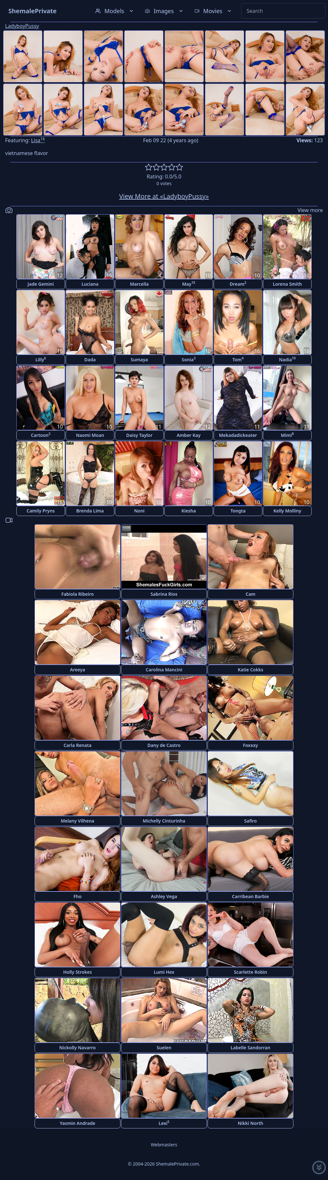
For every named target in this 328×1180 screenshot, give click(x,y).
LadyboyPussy (22, 25)
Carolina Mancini (164, 670)
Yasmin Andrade (77, 1123)
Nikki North (250, 1123)
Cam (251, 594)
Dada (89, 359)
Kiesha (188, 511)
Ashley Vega (164, 896)
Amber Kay (189, 435)
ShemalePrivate (32, 10)
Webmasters (164, 1145)
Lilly (40, 359)
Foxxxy (250, 745)
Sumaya (139, 359)
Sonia (188, 359)
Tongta (237, 511)
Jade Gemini (41, 284)
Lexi (164, 1122)
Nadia (287, 359)
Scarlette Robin (250, 972)
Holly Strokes (77, 972)
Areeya (77, 670)
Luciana (90, 284)
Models (115, 11)
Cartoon (40, 434)
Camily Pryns (41, 511)
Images (164, 11)
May (188, 283)
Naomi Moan (90, 435)
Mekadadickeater (238, 435)
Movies (213, 11)
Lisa (38, 140)
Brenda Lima (90, 511)
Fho (77, 896)
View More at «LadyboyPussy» (164, 196)
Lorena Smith (287, 284)
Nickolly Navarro (77, 1048)
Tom (237, 359)
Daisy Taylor (139, 435)
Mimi (287, 434)
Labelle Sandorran (250, 1048)
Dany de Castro (163, 745)
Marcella (139, 284)
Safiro (250, 821)
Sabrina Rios (164, 594)
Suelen (164, 1048)
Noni (139, 511)
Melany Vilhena (77, 821)
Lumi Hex (164, 972)
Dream (238, 283)
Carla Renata (77, 745)
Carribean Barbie (250, 896)
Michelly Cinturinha (164, 821)
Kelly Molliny (287, 511)
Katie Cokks (250, 670)
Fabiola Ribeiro (77, 594)
